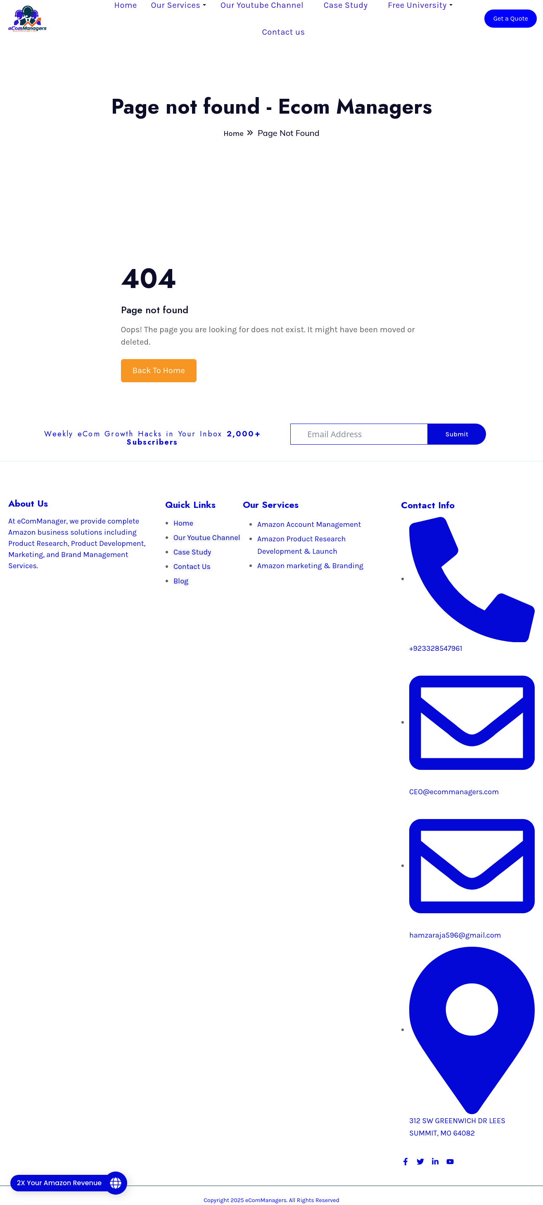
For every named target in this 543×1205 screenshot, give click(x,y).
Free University (417, 5)
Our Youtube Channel (262, 5)
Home (125, 5)
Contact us (283, 32)
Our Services (176, 5)
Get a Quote (510, 18)
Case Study (346, 5)
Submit (457, 434)
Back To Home (159, 370)
